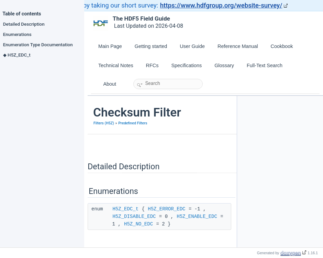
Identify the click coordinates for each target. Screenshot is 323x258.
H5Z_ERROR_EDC (166, 209)
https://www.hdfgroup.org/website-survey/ (221, 5)
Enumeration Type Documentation (38, 44)
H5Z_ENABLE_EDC (197, 216)
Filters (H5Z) (103, 123)
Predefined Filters (132, 123)
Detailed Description (24, 24)
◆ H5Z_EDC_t (17, 54)
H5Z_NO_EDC (138, 224)
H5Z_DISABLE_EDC (134, 216)
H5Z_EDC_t (125, 209)
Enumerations (17, 34)
